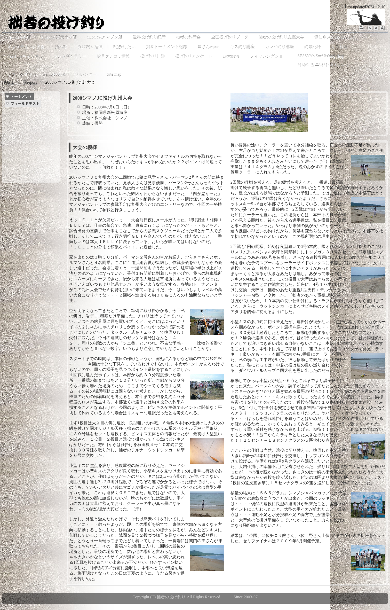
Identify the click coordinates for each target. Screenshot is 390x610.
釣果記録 (312, 47)
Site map (114, 74)
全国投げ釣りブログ (229, 37)
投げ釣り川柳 (152, 56)
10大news (231, 56)
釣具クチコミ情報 (113, 56)
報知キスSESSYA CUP (334, 37)
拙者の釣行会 (188, 37)
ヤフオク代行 (19, 75)
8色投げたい (124, 47)
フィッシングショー (268, 56)
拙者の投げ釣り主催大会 (281, 37)
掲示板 (61, 47)
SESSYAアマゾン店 (105, 37)
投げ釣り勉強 (90, 47)
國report (30, 82)
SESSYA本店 (19, 37)
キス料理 (339, 47)
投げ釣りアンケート (193, 56)
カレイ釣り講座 (279, 47)
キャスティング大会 (26, 47)
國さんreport (208, 47)
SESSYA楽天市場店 (59, 37)
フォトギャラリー (69, 56)
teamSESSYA (54, 74)
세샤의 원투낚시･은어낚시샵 (323, 65)
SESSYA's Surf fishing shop (320, 56)
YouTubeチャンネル (25, 56)
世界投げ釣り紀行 (149, 37)
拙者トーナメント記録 (166, 47)
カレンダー (86, 75)
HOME (8, 82)
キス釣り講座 (242, 47)
